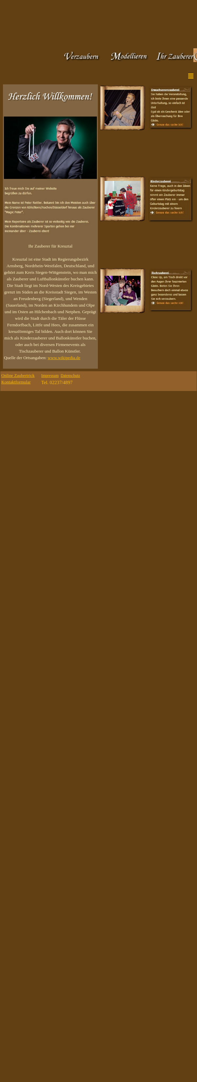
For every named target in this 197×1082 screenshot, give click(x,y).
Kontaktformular (16, 381)
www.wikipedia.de (64, 357)
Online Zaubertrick (18, 375)
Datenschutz (70, 375)
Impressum (50, 375)
